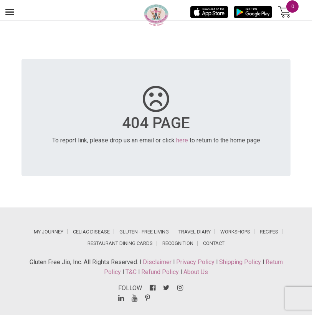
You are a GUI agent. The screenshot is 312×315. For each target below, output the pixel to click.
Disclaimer (158, 262)
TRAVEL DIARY (194, 232)
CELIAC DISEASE (91, 232)
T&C (131, 272)
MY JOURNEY (48, 232)
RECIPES (269, 232)
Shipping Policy (240, 262)
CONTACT (214, 243)
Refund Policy (160, 272)
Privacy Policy (196, 262)
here (182, 140)
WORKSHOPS (235, 232)
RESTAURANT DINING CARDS (120, 243)
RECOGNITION (177, 243)
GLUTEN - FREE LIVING (144, 232)
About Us (195, 272)
